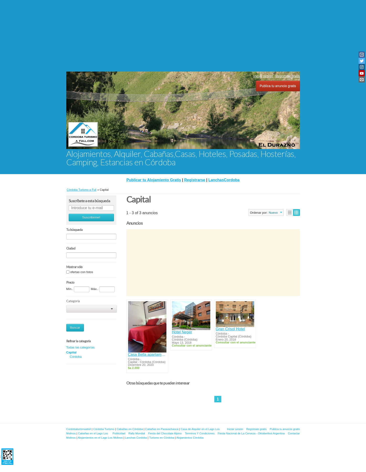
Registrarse (194, 180)
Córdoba (76, 356)
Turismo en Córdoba (161, 437)
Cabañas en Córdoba (130, 429)
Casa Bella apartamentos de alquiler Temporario (147, 355)
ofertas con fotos (81, 272)
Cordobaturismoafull (78, 429)
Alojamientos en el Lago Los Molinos (100, 437)
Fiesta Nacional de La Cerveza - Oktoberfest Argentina (251, 433)
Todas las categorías (80, 347)
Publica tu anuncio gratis (278, 86)
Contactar (294, 433)
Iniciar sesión (263, 76)
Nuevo (273, 212)
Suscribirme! (91, 217)
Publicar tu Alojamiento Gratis (153, 180)
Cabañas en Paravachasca (161, 429)
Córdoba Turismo (103, 429)
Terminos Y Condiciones (200, 433)
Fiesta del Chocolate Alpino (165, 433)
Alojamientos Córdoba (189, 437)
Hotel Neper (182, 332)
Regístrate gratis (287, 76)
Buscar (75, 327)
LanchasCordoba (224, 180)
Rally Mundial (137, 433)
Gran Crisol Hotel (230, 329)
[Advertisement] (183, 35)
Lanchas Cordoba (136, 437)
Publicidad (119, 433)
